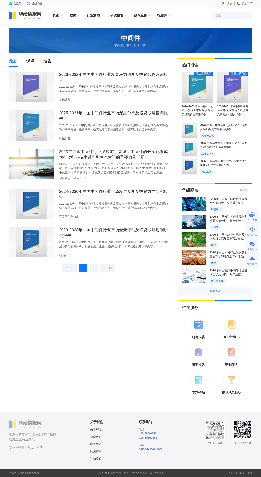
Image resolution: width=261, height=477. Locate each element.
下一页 (107, 268)
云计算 (215, 227)
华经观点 (64, 178)
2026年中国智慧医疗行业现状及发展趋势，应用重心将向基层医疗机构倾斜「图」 (228, 202)
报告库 (162, 15)
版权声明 (96, 444)
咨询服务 (140, 15)
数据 (73, 15)
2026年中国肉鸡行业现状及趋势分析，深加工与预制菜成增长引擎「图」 (228, 238)
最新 (13, 60)
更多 (244, 190)
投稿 (227, 3)
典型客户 (96, 436)
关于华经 (96, 429)
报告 (47, 60)
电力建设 (206, 171)
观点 (30, 60)
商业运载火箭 (203, 73)
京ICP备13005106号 (240, 472)
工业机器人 (207, 153)
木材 (213, 263)
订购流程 (96, 458)
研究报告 (116, 15)
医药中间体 (217, 280)
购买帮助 (96, 451)
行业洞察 (93, 15)
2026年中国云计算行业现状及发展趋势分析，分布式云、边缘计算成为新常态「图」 (228, 220)
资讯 (56, 15)
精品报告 (64, 255)
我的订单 (244, 3)
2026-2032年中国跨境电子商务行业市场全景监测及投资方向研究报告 (232, 110)
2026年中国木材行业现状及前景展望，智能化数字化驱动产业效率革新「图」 (228, 256)
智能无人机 (207, 135)
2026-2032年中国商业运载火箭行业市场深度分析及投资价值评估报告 (197, 110)
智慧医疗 (216, 209)
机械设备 (64, 99)
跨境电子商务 (239, 73)
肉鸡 (213, 245)
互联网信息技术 (69, 216)
